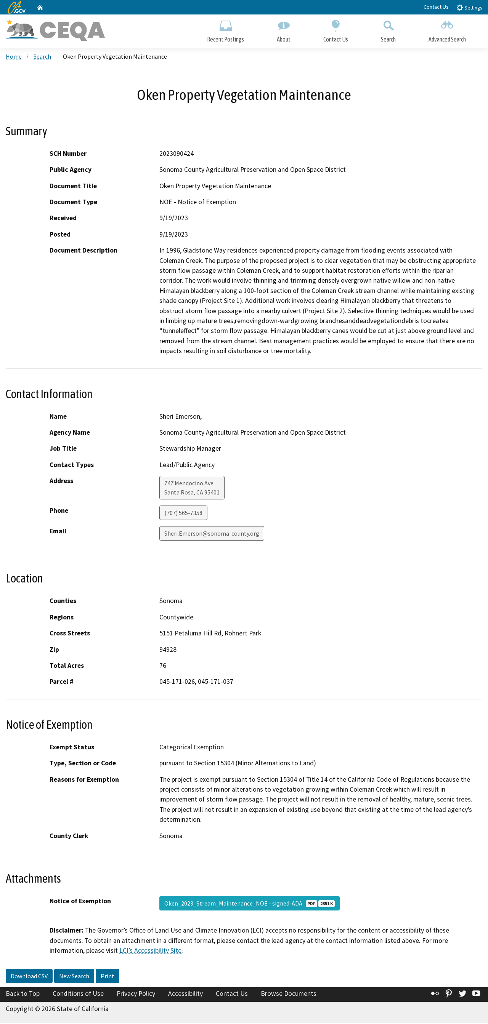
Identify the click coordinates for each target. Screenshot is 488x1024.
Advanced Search (447, 29)
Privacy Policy (136, 994)
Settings (469, 7)
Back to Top (23, 994)
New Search (74, 977)
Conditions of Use (78, 994)
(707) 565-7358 (183, 514)
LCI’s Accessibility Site (150, 951)
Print (107, 977)
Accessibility (185, 994)
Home (14, 57)
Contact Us (436, 6)
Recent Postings (225, 29)
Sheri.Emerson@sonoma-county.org (211, 534)
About (283, 29)
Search (388, 29)
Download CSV (29, 977)
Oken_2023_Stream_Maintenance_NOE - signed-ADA (249, 904)
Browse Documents (288, 994)
